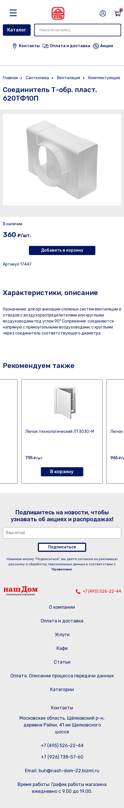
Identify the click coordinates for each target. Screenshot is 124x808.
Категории (62, 689)
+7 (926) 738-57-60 (62, 757)
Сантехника (37, 77)
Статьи (62, 662)
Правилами (62, 569)
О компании (62, 607)
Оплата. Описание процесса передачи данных (62, 675)
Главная (10, 77)
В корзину (62, 471)
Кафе (62, 648)
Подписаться (62, 547)
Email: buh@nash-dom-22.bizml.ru (62, 770)
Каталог (16, 30)
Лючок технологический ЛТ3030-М (59, 431)
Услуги (62, 634)
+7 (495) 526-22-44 (102, 591)
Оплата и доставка (62, 621)
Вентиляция (68, 77)
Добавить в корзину (62, 250)
